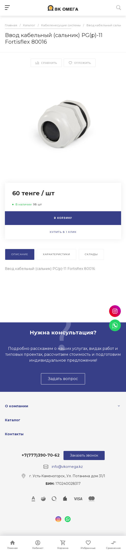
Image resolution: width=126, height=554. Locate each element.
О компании (16, 406)
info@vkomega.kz (67, 466)
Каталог (12, 420)
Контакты (14, 434)
